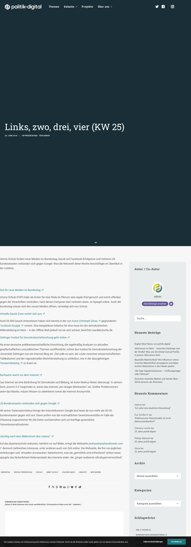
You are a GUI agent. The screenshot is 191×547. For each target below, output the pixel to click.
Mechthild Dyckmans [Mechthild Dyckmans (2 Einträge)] (166, 527)
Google (39, 440)
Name (9, 512)
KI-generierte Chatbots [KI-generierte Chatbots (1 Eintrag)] (147, 522)
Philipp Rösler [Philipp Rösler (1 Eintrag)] (161, 532)
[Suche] (158, 286)
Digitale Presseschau (23, 440)
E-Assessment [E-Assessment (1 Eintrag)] (164, 507)
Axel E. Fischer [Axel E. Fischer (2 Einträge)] (143, 497)
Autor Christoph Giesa (84, 288)
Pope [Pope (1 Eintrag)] (139, 537)
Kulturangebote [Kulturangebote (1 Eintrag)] (144, 527)
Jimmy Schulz (52, 440)
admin (46, 119)
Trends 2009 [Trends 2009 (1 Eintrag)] (169, 542)
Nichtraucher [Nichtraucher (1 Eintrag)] (143, 532)
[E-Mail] (171, 271)
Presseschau (31, 119)
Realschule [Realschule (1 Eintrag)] (152, 537)
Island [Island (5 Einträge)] (140, 512)
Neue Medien (96, 440)
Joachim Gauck (68, 440)
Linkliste (83, 440)
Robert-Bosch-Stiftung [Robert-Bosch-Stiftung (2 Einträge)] (147, 542)
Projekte (87, 6)
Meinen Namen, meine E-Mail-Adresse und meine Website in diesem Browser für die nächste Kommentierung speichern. (59, 529)
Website (92, 512)
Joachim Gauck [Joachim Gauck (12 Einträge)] (156, 512)
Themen (54, 6)
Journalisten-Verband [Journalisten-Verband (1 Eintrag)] (147, 517)
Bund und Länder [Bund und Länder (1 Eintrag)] (144, 507)
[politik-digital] (23, 7)
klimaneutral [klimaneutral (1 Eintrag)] (169, 522)
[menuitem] (54, 7)
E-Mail (50, 512)
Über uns (105, 6)
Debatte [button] (70, 6)
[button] (185, 7)
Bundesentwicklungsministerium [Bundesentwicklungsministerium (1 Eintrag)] (151, 502)
